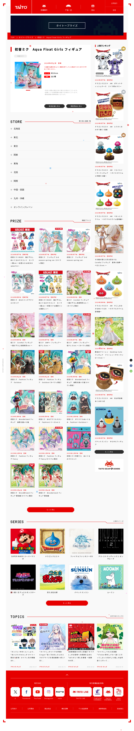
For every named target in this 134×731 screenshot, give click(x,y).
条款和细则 (102, 708)
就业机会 (47, 708)
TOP (13, 37)
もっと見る (51, 510)
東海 (16, 163)
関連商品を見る (76, 106)
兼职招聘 (65, 708)
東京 (16, 146)
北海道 (17, 128)
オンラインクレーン (23, 207)
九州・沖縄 (19, 198)
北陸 (16, 172)
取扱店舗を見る (54, 106)
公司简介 (114, 3)
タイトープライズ (26, 37)
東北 (16, 137)
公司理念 (31, 708)
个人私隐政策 (83, 708)
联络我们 (120, 708)
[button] (28, 90)
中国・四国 (19, 189)
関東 (16, 155)
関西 (16, 181)
